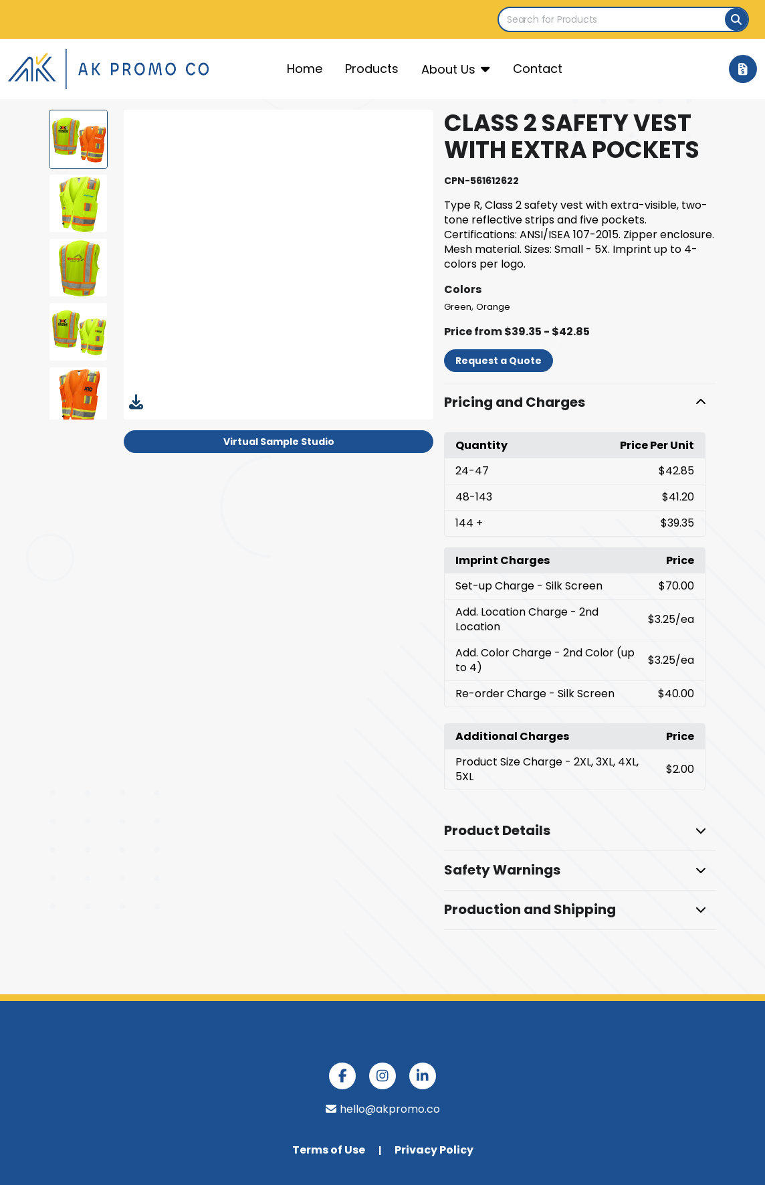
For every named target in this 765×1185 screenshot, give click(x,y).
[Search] (736, 19)
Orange (493, 306)
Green (457, 306)
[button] (580, 402)
